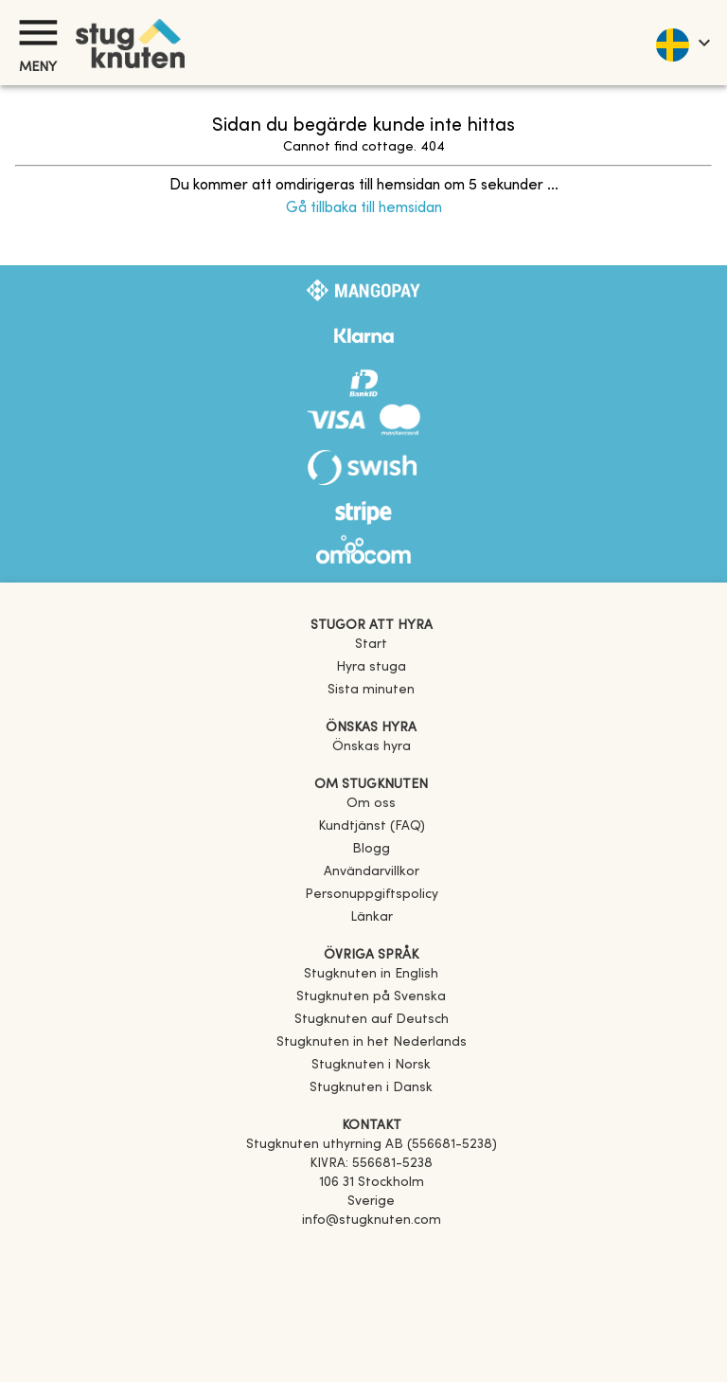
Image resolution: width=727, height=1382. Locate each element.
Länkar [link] (371, 917)
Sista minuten (371, 690)
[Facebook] (371, 1247)
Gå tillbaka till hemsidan (364, 208)
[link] (371, 974)
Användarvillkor (371, 872)
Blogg (371, 849)
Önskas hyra (371, 747)
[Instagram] (371, 1274)
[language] (682, 42)
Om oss (371, 804)
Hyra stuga (371, 667)
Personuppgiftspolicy (371, 894)
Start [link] (371, 644)
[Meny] (38, 33)
